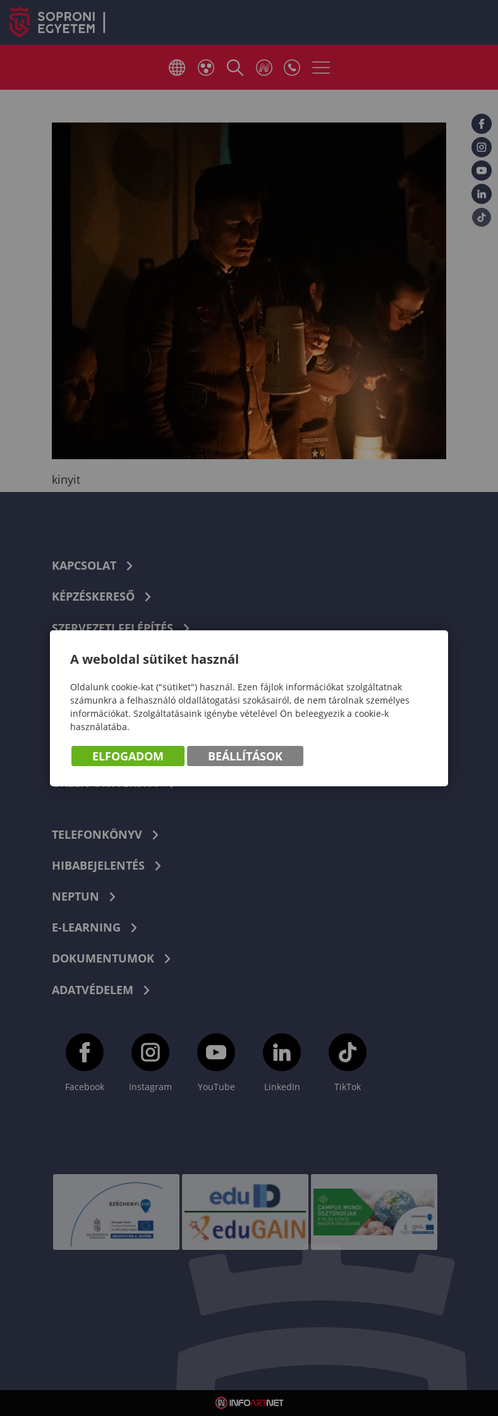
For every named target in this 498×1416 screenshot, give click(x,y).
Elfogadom (128, 756)
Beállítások (245, 756)
